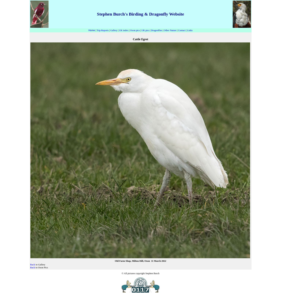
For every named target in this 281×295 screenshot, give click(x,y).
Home (91, 30)
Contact (181, 30)
